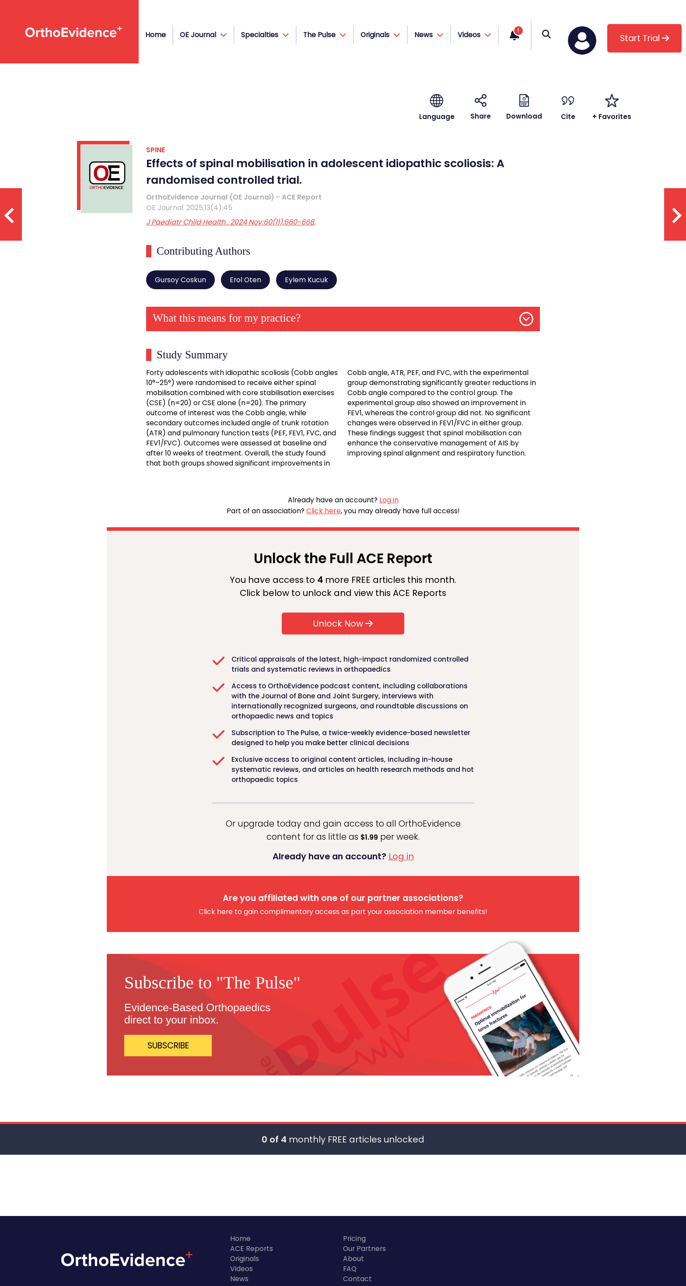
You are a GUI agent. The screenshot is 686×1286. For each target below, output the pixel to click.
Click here (323, 511)
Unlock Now (343, 623)
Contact (357, 1278)
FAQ (350, 1268)
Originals (244, 1258)
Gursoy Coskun (180, 279)
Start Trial (644, 38)
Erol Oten (245, 279)
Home (155, 35)
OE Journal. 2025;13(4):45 (189, 208)
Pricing (354, 1238)
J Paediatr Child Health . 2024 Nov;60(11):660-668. (230, 222)
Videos (241, 1268)
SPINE (155, 150)
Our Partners (364, 1248)
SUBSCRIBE (168, 1045)
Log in (389, 500)
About (353, 1258)
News (239, 1278)
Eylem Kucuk (306, 279)
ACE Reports (251, 1248)
